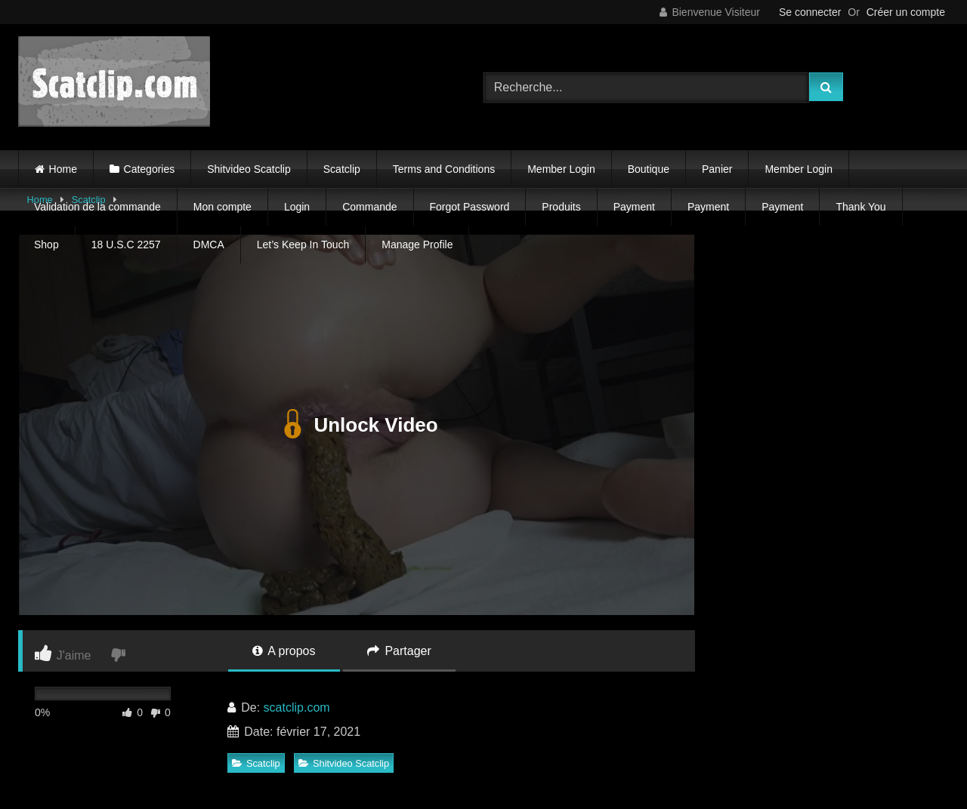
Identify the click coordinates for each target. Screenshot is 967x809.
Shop (46, 244)
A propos (284, 650)
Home (63, 169)
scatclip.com (297, 707)
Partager (399, 650)
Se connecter (810, 12)
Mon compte (222, 207)
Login (297, 207)
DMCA (208, 244)
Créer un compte (906, 12)
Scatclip (341, 169)
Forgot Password (470, 207)
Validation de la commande (97, 207)
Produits (561, 207)
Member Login (561, 169)
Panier (717, 169)
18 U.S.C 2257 (126, 244)
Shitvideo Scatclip (249, 169)
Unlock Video (356, 425)
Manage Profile (417, 244)
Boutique (648, 169)
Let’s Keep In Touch (303, 244)
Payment (634, 207)
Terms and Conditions (444, 169)
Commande (369, 207)
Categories (149, 169)
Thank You (860, 207)
